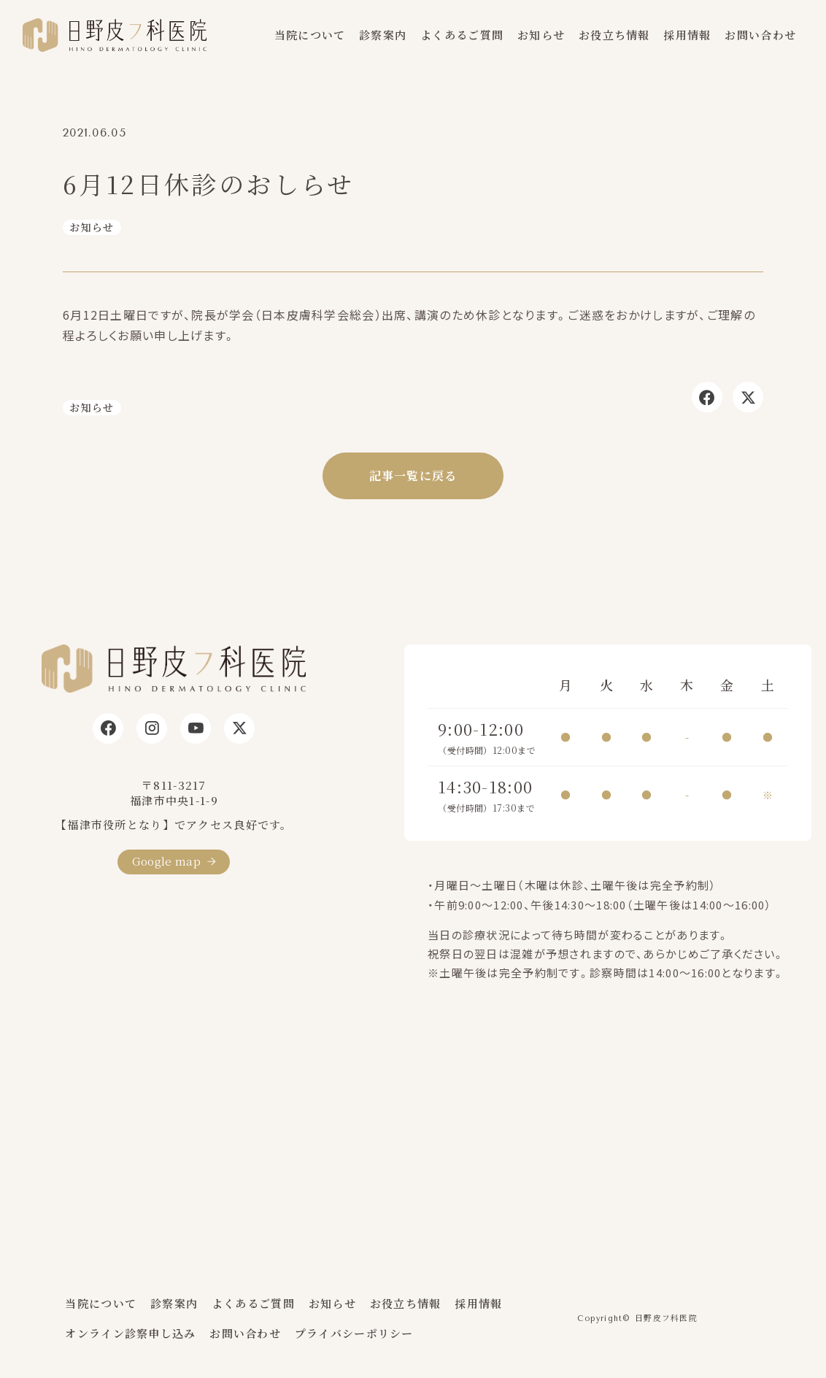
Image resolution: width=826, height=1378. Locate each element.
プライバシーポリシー (354, 1333)
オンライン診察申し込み (130, 1333)
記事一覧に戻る (413, 475)
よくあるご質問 (461, 34)
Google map (166, 861)
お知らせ (541, 34)
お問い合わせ (760, 34)
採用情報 (687, 34)
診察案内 (382, 34)
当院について (310, 34)
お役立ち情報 (614, 34)
